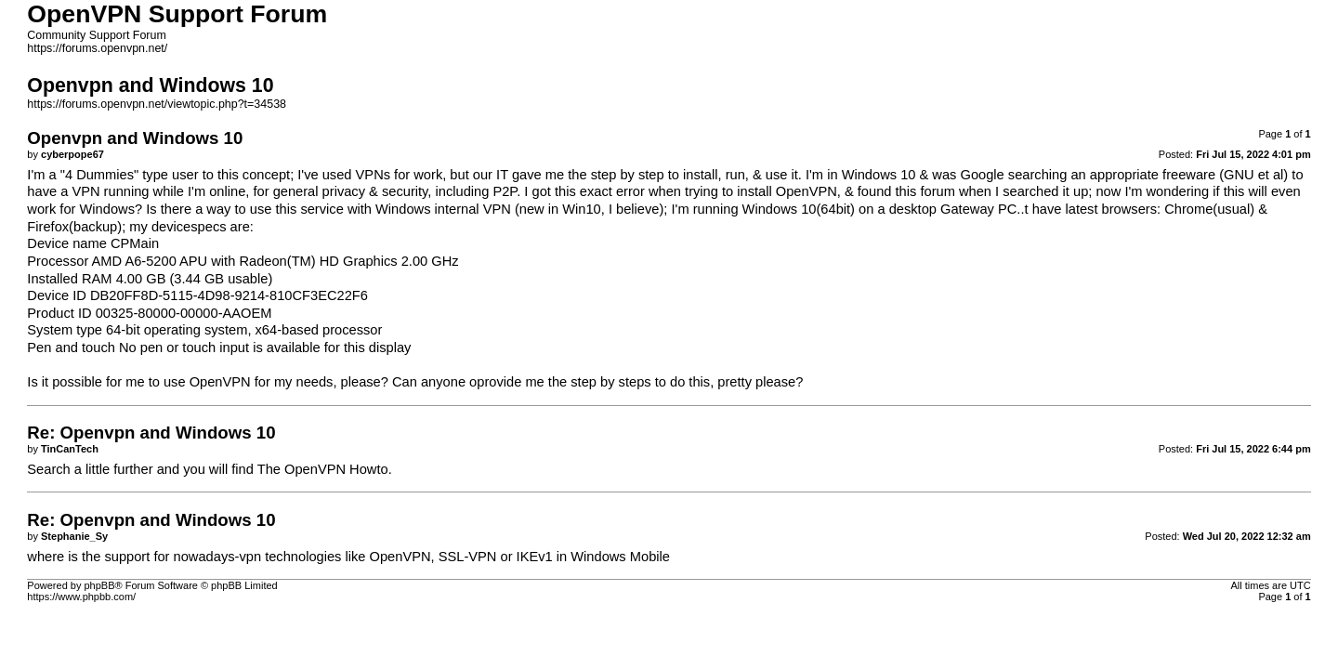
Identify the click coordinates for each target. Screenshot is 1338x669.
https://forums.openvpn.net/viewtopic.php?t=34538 (156, 104)
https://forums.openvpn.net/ (97, 48)
